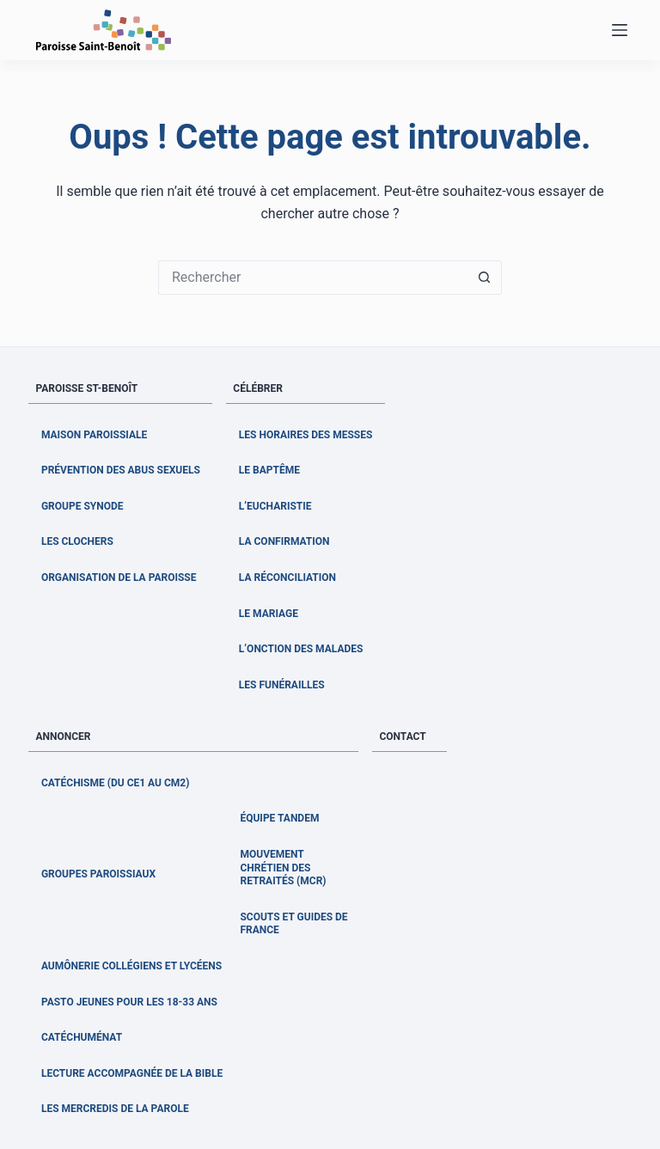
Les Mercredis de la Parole (115, 1109)
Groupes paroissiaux (98, 874)
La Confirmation (284, 541)
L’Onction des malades (301, 649)
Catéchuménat (81, 1037)
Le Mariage (268, 614)
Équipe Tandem (279, 818)
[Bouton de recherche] (485, 277)
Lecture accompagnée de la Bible (132, 1073)
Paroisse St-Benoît (86, 388)
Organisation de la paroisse (119, 577)
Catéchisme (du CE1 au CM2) (115, 783)
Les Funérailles (282, 685)
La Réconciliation (287, 577)
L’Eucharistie (275, 506)
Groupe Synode (82, 506)
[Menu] (619, 30)
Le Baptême (269, 470)
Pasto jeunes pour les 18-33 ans (129, 1002)
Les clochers (77, 541)
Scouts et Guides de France (293, 924)
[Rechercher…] (313, 277)
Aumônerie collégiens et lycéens (131, 966)
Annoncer (62, 736)
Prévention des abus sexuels (120, 470)
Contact (402, 736)
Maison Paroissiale (94, 435)
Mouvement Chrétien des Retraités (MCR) (283, 867)
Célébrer (258, 388)
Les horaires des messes (306, 435)
